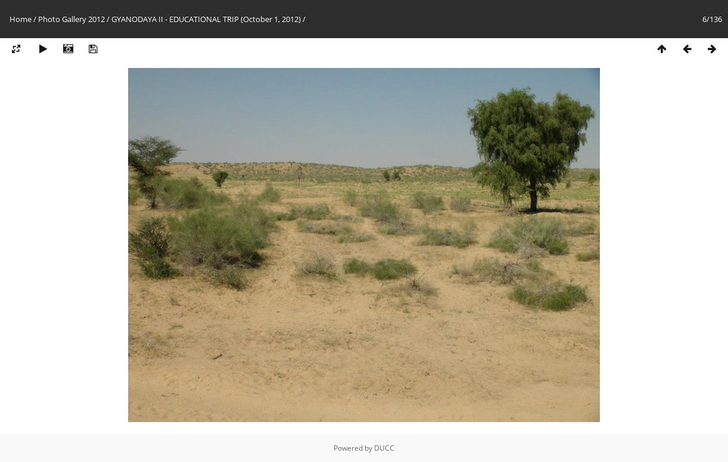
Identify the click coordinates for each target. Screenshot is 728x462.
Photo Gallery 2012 (71, 19)
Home (21, 19)
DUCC (384, 448)
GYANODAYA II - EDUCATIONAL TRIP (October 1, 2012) (206, 19)
